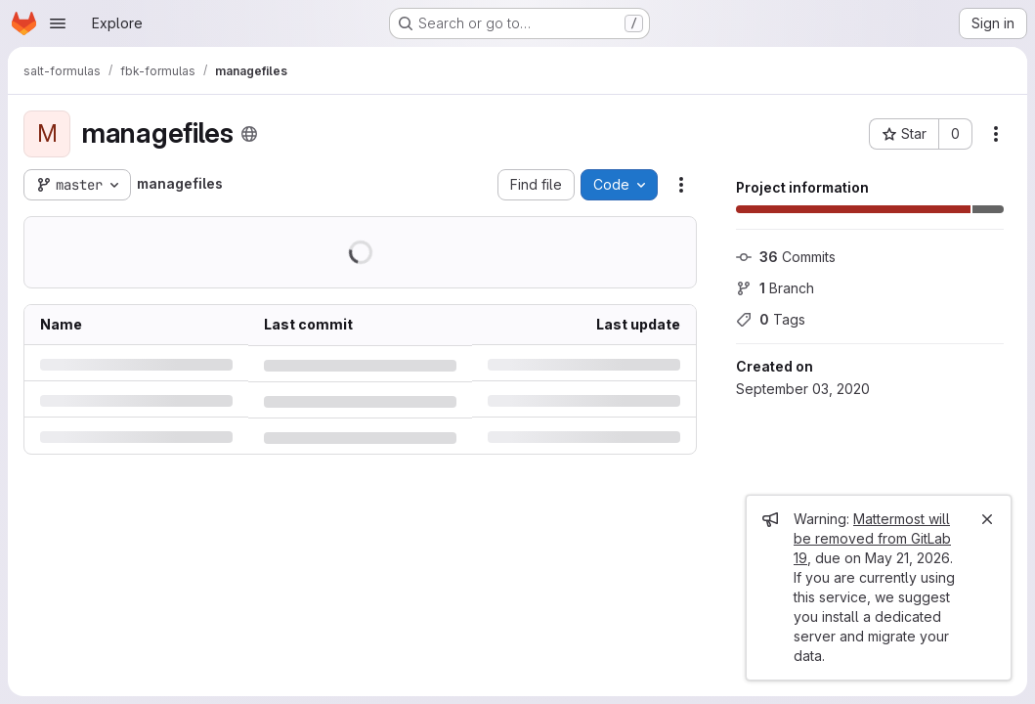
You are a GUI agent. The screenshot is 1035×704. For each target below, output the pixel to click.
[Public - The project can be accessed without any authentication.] (249, 134)
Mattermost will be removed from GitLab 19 (872, 538)
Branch (775, 288)
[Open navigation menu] (57, 23)
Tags (770, 319)
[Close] (987, 519)
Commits (786, 256)
